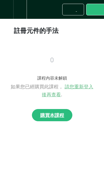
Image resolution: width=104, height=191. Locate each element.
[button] (6, 9)
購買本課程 (52, 115)
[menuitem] (20, 9)
